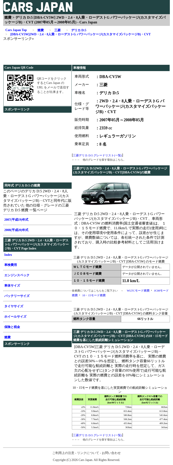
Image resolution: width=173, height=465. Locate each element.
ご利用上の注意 (63, 453)
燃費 (38, 30)
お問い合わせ (111, 453)
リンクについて (88, 453)
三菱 (55, 30)
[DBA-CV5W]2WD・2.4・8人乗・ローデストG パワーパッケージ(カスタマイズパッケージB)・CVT (78, 34)
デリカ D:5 (76, 30)
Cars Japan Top (16, 30)
